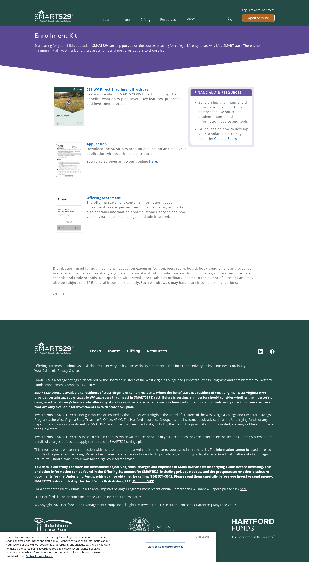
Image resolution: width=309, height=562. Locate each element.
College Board (225, 138)
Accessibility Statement (147, 366)
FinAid (234, 107)
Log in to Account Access (258, 10)
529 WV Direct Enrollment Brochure (117, 89)
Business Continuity (230, 366)
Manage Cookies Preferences (165, 551)
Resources (168, 19)
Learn (107, 19)
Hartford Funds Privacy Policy (190, 366)
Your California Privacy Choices (57, 370)
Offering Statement (48, 366)
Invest (125, 19)
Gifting (145, 19)
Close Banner (202, 541)
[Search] (209, 19)
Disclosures (93, 366)
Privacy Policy (116, 366)
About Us (74, 366)
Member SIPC (143, 481)
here (153, 161)
